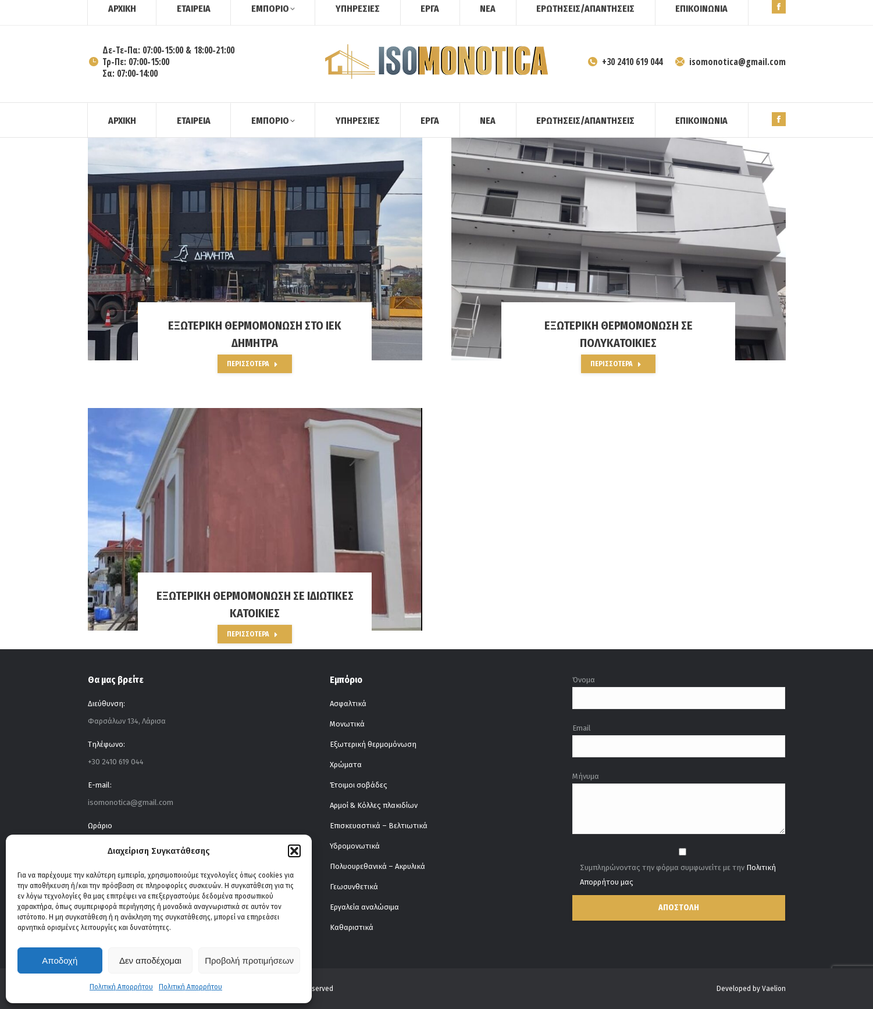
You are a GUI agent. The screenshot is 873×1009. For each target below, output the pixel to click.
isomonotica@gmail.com (730, 61)
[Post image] (255, 249)
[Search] (757, 10)
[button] (294, 851)
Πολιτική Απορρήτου (121, 987)
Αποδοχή (59, 960)
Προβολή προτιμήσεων (249, 960)
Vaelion (774, 989)
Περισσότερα (252, 364)
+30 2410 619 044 (624, 61)
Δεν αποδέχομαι (150, 960)
